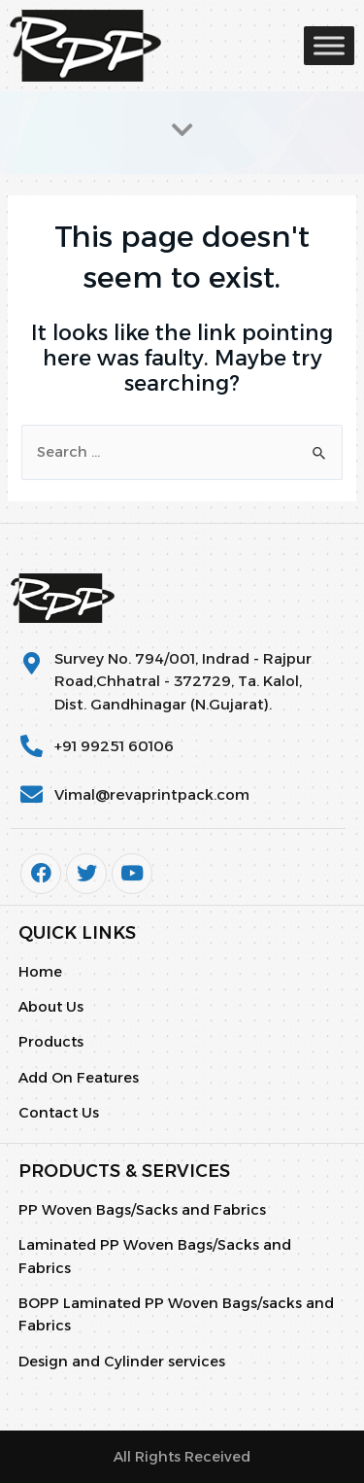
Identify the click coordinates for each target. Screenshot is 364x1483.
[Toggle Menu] (329, 45)
